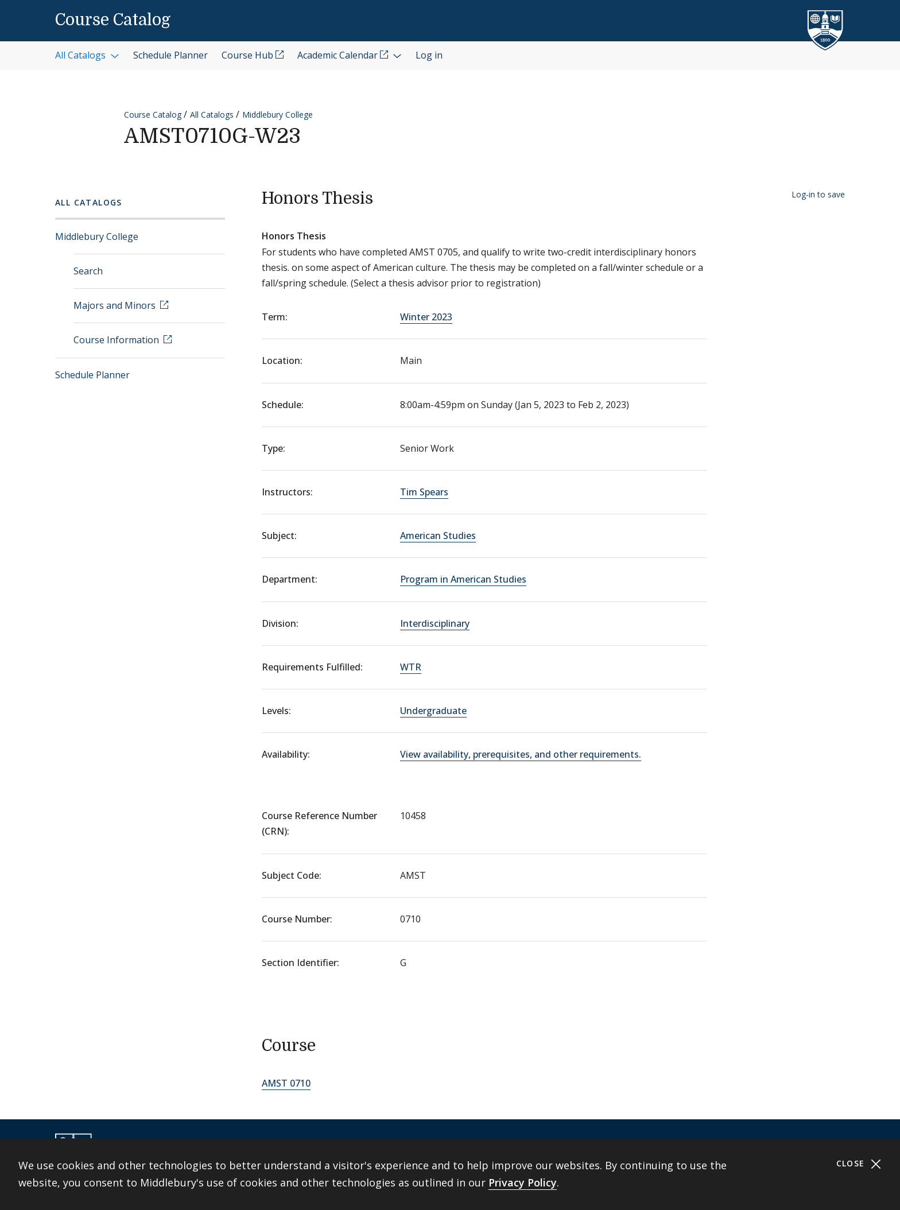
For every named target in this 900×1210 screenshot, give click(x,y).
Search (88, 271)
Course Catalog (112, 20)
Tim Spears (424, 492)
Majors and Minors (115, 305)
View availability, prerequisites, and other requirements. (520, 754)
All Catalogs (212, 114)
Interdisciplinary (435, 623)
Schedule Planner (92, 375)
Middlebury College (277, 114)
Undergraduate (433, 710)
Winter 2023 (426, 317)
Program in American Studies (463, 579)
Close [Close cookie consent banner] (859, 1164)
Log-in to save (818, 194)
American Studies (438, 535)
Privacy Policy (522, 1182)
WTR (410, 667)
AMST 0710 (286, 1083)
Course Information (117, 339)
